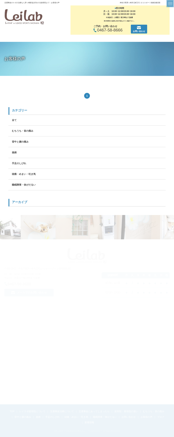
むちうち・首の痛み (22, 130)
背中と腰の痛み (20, 141)
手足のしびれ (19, 163)
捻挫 (14, 152)
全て (14, 120)
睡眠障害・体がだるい (24, 184)
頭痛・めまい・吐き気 (24, 174)
